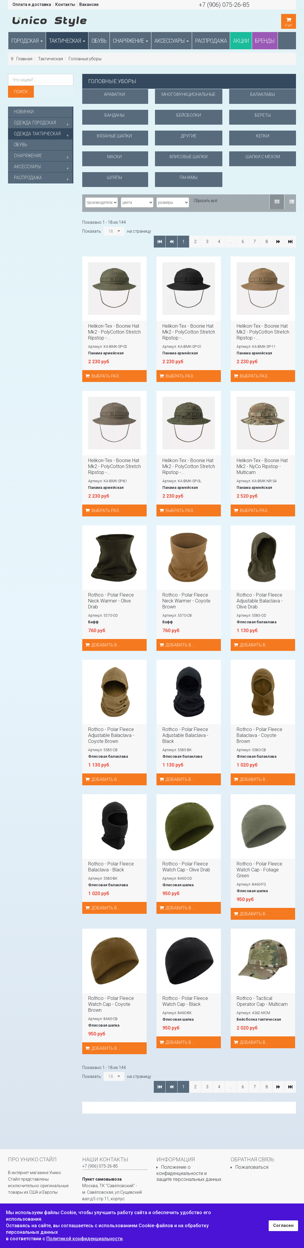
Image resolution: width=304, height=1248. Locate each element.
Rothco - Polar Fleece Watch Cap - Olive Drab (186, 867)
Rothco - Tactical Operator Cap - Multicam (262, 1001)
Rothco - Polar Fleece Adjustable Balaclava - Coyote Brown (111, 735)
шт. (288, 20)
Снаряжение (130, 40)
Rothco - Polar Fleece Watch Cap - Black (185, 1001)
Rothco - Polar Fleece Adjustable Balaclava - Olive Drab (260, 601)
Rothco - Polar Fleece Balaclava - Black (111, 867)
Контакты (65, 4)
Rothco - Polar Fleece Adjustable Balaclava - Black (185, 735)
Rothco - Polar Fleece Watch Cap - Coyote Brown (111, 1004)
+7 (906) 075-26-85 (224, 4)
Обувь (99, 40)
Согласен (283, 1225)
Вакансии (89, 4)
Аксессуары (171, 40)
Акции (241, 40)
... (230, 241)
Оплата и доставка (31, 4)
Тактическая (67, 40)
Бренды (265, 40)
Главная (24, 58)
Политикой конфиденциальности (84, 1238)
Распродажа (211, 40)
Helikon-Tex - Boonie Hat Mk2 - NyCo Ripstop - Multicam (262, 466)
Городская (27, 40)
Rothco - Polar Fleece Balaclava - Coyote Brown (259, 735)
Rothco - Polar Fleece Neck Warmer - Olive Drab (111, 601)
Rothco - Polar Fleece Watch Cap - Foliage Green (259, 869)
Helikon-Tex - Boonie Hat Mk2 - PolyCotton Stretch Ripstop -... (114, 332)
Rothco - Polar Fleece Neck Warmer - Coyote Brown (186, 601)
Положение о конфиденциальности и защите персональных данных (188, 1173)
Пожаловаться (251, 1167)
